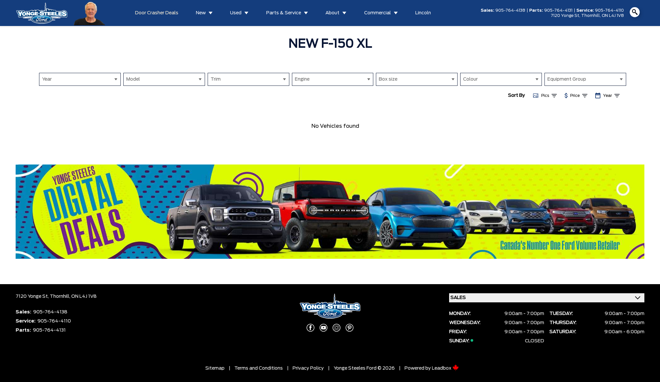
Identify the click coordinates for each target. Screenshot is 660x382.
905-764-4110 (609, 10)
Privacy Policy (308, 368)
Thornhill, (591, 16)
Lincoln (423, 13)
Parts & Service (283, 13)
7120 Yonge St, (566, 16)
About (332, 13)
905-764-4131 (558, 10)
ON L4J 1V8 (613, 16)
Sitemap (215, 368)
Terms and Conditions (258, 368)
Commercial (377, 13)
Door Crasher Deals (156, 13)
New (201, 13)
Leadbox (445, 368)
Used (235, 13)
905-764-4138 (510, 10)
